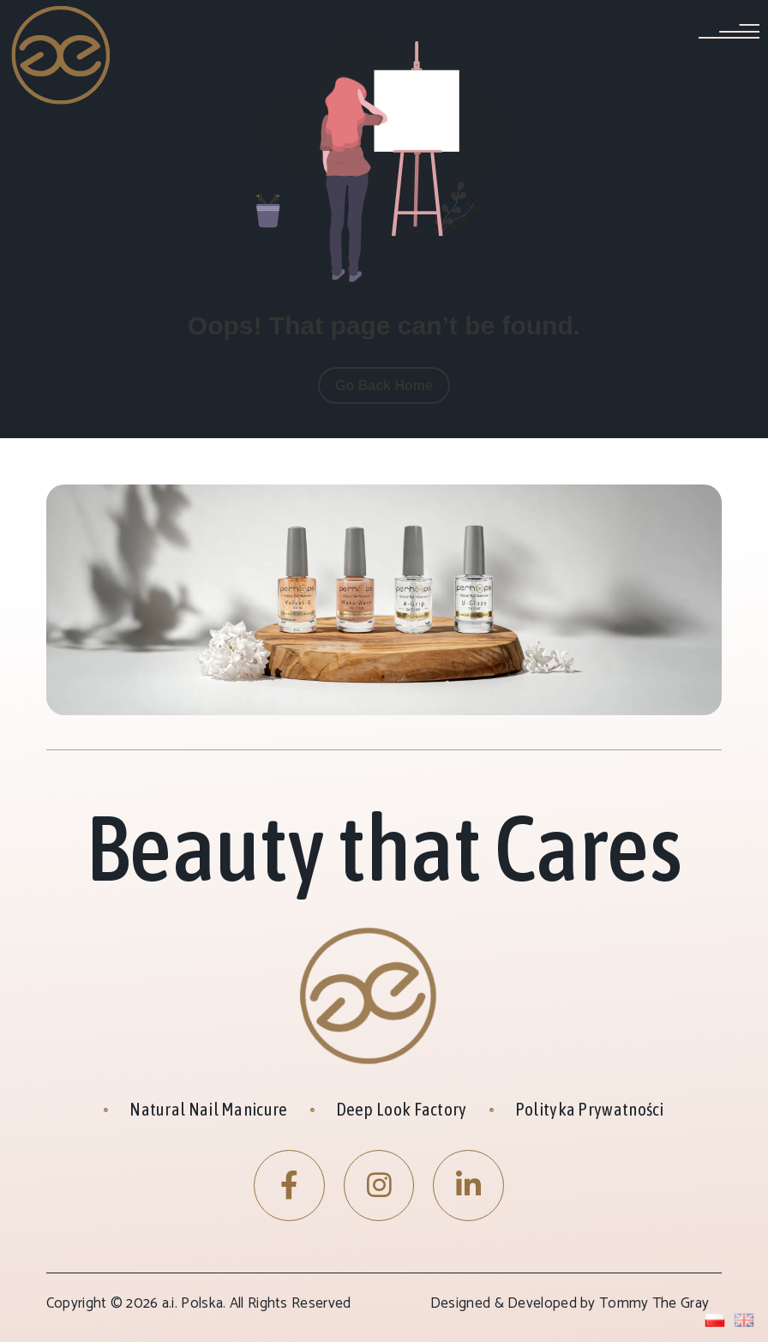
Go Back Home (384, 385)
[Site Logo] (62, 54)
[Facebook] (289, 1185)
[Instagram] (379, 1185)
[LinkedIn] (468, 1185)
